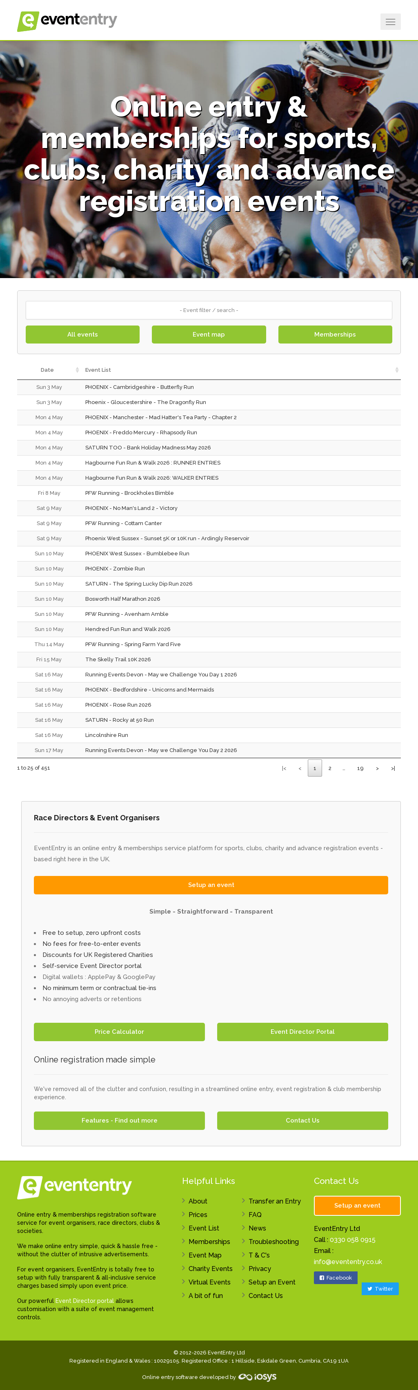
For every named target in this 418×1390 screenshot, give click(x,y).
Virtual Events (210, 1282)
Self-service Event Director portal (92, 966)
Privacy (260, 1269)
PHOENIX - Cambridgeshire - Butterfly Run (139, 387)
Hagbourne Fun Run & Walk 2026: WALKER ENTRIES (151, 478)
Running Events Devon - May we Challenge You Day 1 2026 (161, 674)
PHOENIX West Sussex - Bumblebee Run (137, 553)
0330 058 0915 (353, 1240)
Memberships (335, 334)
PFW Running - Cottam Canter (123, 523)
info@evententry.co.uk (348, 1262)
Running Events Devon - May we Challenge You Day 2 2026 (161, 750)
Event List (204, 1228)
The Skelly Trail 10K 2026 (118, 659)
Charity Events (211, 1269)
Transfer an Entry (275, 1201)
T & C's (259, 1255)
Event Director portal (85, 1301)
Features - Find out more (120, 1120)
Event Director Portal (303, 1031)
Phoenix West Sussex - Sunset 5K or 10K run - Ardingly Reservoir (167, 538)
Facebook (336, 1278)
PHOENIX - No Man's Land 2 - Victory (131, 508)
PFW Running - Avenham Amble (127, 614)
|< (284, 768)
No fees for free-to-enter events (91, 944)
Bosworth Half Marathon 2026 (122, 599)
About (198, 1201)
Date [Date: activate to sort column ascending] (47, 370)
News (257, 1228)
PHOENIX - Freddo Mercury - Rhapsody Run (141, 432)
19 (360, 768)
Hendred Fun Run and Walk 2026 (128, 629)
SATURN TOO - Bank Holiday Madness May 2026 (148, 448)
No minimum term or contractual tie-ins (99, 988)
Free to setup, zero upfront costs (91, 932)
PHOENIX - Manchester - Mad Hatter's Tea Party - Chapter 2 (161, 417)
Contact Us (303, 1120)
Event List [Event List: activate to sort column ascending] (98, 370)
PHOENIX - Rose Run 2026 (118, 705)
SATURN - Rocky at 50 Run (119, 720)
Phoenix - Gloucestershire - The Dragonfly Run (145, 402)
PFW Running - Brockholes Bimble (129, 493)
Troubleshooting (274, 1242)
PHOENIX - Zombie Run (115, 569)
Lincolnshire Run (106, 735)
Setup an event (211, 885)
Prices (198, 1215)
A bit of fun (206, 1296)
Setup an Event (272, 1282)
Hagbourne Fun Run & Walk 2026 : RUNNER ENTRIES (152, 463)
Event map (209, 334)
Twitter (380, 1289)
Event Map (205, 1255)
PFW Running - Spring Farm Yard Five (133, 644)
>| (393, 768)
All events (82, 334)
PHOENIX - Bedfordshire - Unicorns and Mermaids (149, 690)
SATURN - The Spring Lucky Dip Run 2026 (139, 584)
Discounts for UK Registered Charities (97, 955)
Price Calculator (119, 1031)
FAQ (255, 1215)
